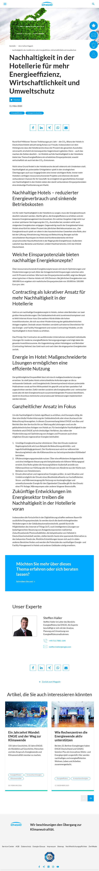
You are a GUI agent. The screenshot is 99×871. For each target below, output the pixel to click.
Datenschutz (26, 846)
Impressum (51, 846)
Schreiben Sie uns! (24, 581)
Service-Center (8, 846)
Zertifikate (93, 846)
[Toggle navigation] (5, 4)
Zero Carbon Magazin (25, 46)
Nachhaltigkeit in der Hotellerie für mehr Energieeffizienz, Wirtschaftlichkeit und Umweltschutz (44, 50)
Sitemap (60, 846)
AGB (17, 846)
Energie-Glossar (39, 846)
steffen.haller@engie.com (57, 647)
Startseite (12, 46)
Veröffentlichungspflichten (76, 846)
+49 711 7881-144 (54, 640)
